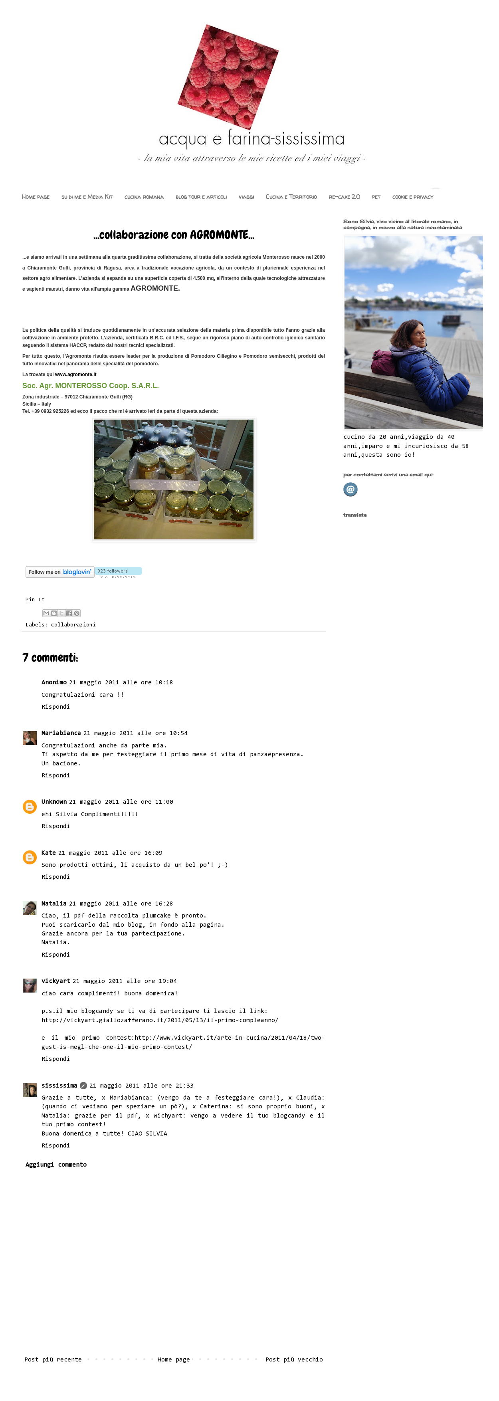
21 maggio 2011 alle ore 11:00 (121, 802)
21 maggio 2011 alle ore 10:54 (135, 733)
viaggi (246, 196)
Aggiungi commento (56, 1165)
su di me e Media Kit (87, 196)
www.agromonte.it (76, 374)
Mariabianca (61, 733)
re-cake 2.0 (344, 196)
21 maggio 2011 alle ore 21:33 (141, 1086)
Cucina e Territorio (291, 196)
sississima (59, 1086)
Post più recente (53, 1360)
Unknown (54, 802)
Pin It (35, 600)
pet (376, 196)
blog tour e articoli (201, 196)
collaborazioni (73, 625)
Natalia (54, 904)
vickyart (56, 981)
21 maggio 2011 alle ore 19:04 (125, 981)
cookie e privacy (412, 196)
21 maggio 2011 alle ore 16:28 (121, 904)
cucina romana (144, 196)
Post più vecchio (294, 1360)
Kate (49, 853)
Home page (36, 196)
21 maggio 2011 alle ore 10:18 (121, 683)
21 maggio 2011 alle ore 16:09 (110, 853)
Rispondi (56, 707)
